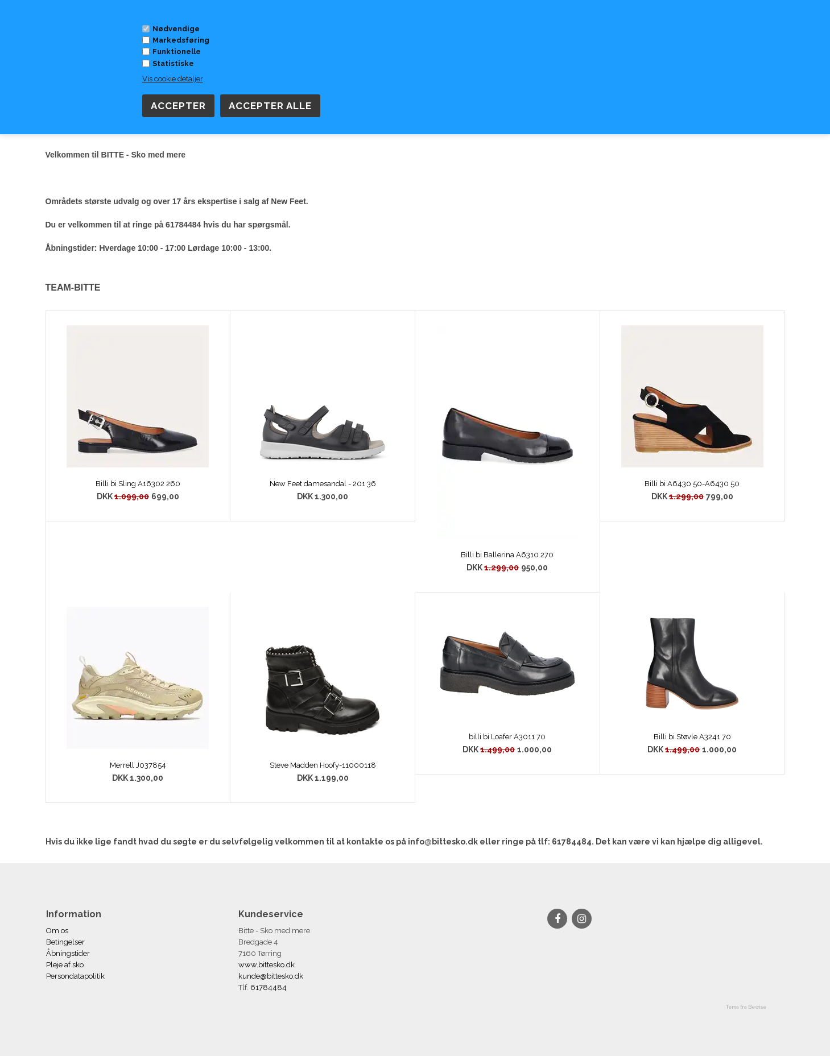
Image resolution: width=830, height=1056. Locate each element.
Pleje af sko (65, 964)
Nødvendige (176, 28)
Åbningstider (68, 953)
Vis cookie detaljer (172, 78)
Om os (57, 930)
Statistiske (173, 63)
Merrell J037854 (138, 765)
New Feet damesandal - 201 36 (323, 483)
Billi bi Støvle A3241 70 (692, 736)
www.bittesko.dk (266, 964)
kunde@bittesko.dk (270, 976)
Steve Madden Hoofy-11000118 (323, 765)
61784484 (268, 987)
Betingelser (65, 942)
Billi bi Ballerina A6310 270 (507, 554)
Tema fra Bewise (746, 1007)
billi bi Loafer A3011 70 (507, 736)
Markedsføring (180, 40)
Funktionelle (176, 51)
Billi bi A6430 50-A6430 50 (692, 483)
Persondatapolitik (75, 976)
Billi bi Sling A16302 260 (138, 483)
